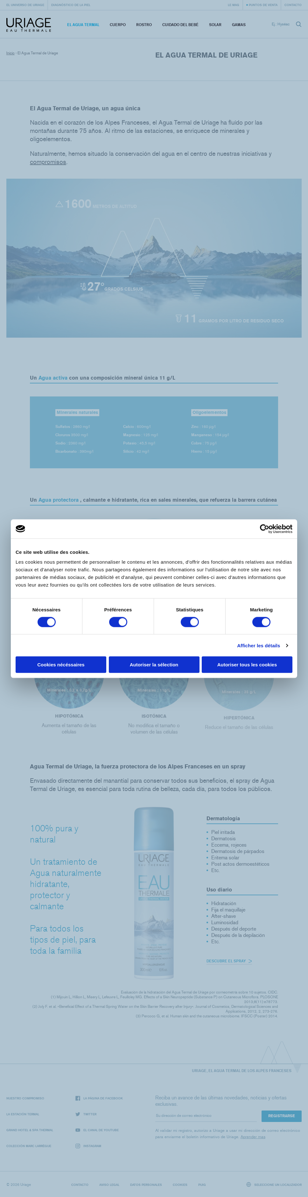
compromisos (48, 162)
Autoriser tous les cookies (247, 664)
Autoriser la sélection (154, 664)
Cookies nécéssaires (60, 664)
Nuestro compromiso (25, 1098)
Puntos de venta (263, 5)
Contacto (293, 5)
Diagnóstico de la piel (70, 5)
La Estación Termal (22, 1114)
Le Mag (233, 5)
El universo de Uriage (25, 5)
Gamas (239, 24)
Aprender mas (253, 1136)
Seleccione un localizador (274, 1184)
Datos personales (146, 1185)
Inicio (10, 53)
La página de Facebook (99, 1098)
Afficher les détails (258, 645)
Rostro (144, 24)
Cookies (180, 1185)
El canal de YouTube (97, 1130)
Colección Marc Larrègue (28, 1146)
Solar (215, 24)
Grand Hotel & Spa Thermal (29, 1130)
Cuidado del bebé (180, 24)
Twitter (85, 1114)
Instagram (88, 1146)
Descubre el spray (229, 961)
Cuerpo (118, 24)
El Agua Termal (83, 24)
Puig (202, 1185)
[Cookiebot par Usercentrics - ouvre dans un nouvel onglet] (264, 528)
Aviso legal (109, 1185)
